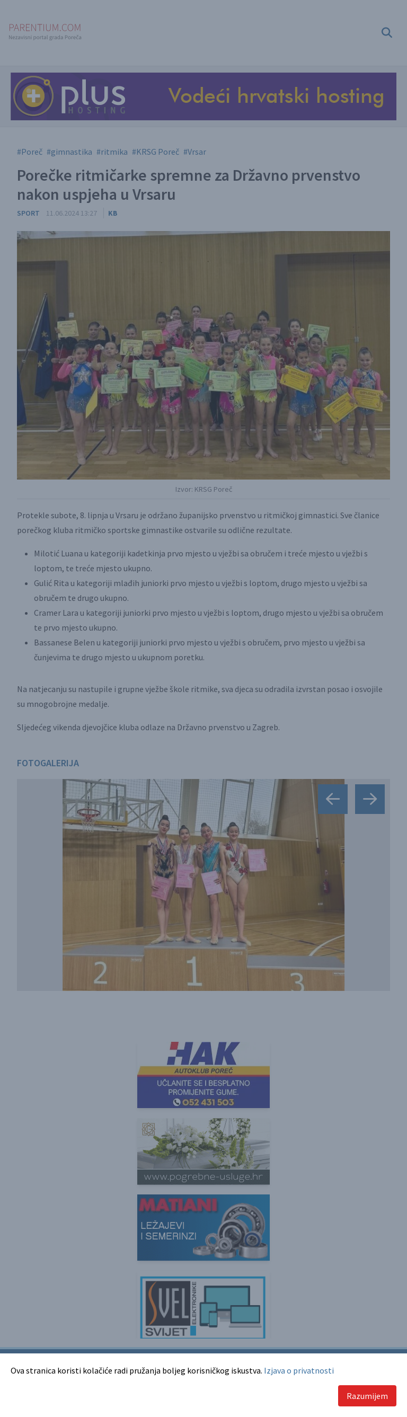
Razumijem (367, 1396)
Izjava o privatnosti (299, 1370)
